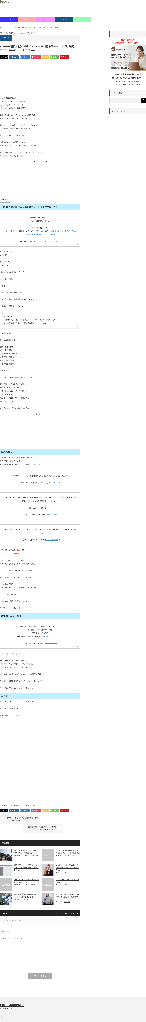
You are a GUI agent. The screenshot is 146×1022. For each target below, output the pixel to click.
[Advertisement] (40, 78)
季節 (36, 846)
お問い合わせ (82, 19)
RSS (1, 1007)
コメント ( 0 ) (74, 904)
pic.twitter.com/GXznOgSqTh (52, 637)
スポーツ (12, 50)
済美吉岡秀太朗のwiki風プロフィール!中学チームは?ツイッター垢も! (58, 819)
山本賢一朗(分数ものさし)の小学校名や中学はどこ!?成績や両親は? (22, 819)
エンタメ (68, 846)
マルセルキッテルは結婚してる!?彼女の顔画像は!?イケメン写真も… (67, 858)
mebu (33, 50)
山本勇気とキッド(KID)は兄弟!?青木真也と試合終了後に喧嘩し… (68, 887)
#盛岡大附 (56, 231)
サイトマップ (27, 19)
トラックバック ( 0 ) (61, 904)
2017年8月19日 (53, 241)
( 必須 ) (6, 922)
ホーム (9, 19)
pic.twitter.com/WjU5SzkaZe (45, 234)
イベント (24, 846)
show (7, 199)
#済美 (65, 231)
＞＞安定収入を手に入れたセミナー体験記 (128, 84)
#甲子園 (29, 234)
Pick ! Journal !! (12, 996)
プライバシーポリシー (46, 19)
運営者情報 (64, 19)
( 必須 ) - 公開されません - (12, 929)
